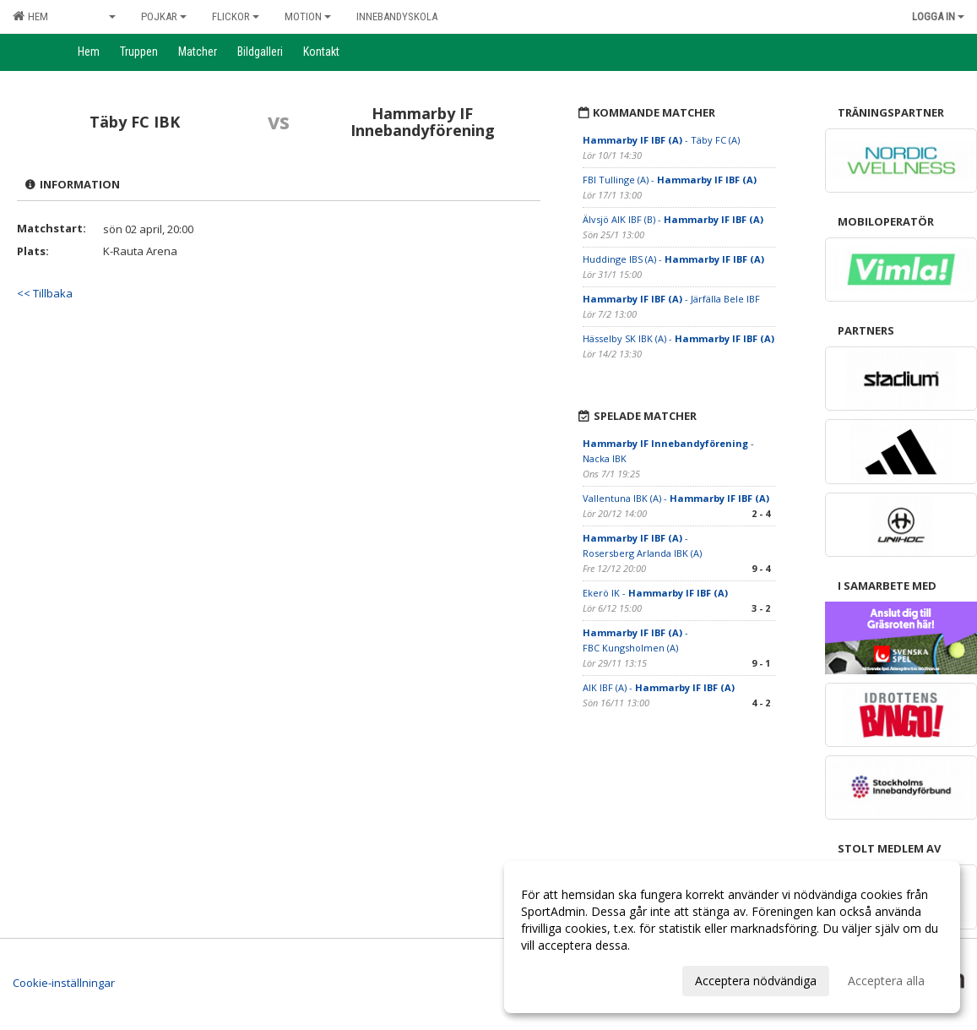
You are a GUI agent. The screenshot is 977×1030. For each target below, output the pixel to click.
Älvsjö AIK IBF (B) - (673, 219)
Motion (308, 16)
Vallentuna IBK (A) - (676, 498)
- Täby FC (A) (661, 140)
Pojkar (164, 16)
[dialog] (732, 937)
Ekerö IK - (655, 592)
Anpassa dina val (566, 978)
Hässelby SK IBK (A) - (678, 338)
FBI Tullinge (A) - (670, 179)
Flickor (235, 16)
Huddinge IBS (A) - (673, 259)
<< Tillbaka (45, 293)
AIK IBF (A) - (659, 687)
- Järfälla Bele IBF (671, 298)
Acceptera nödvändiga (756, 981)
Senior (94, 16)
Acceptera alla (886, 981)
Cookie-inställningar (64, 982)
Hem (30, 16)
